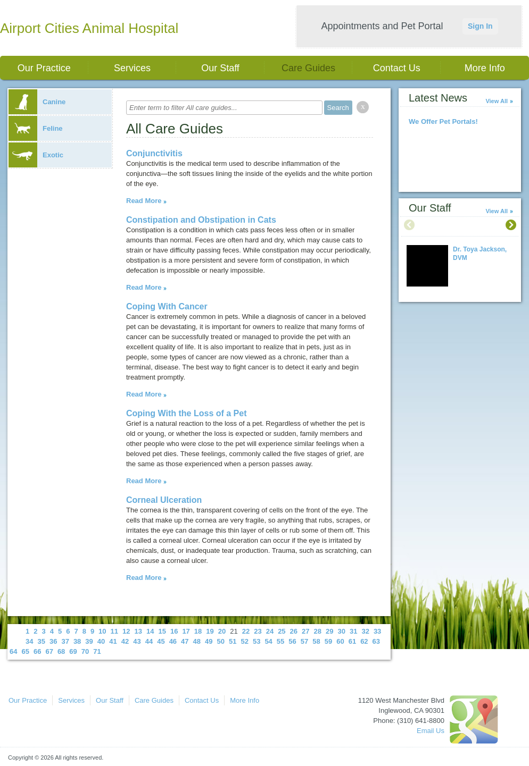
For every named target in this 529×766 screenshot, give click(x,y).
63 (376, 641)
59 (328, 641)
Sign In (480, 26)
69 (73, 651)
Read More (143, 201)
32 (365, 631)
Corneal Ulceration (164, 499)
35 (41, 641)
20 (222, 631)
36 (53, 641)
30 (341, 631)
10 (102, 631)
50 (221, 641)
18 (198, 631)
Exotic (36, 154)
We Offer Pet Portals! (443, 121)
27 (305, 631)
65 (25, 651)
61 (352, 641)
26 (293, 631)
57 (304, 641)
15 (162, 631)
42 (125, 641)
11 (114, 631)
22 (246, 631)
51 (232, 641)
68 (61, 651)
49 (208, 641)
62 (364, 641)
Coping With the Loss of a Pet (186, 413)
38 (77, 641)
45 (160, 641)
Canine (37, 101)
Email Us (430, 731)
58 (316, 641)
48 (197, 641)
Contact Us (396, 68)
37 (65, 641)
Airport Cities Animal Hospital (89, 28)
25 (281, 631)
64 (13, 651)
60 (340, 641)
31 (353, 631)
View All (496, 101)
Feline (36, 128)
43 (136, 641)
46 (173, 641)
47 (184, 641)
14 (150, 631)
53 (256, 641)
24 (270, 631)
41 (113, 641)
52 (244, 641)
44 (149, 641)
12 (126, 631)
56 (292, 641)
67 (49, 651)
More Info (485, 68)
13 (138, 631)
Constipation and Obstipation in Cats (201, 219)
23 (257, 631)
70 (85, 651)
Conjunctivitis (154, 153)
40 (101, 641)
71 (97, 651)
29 (329, 631)
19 (209, 631)
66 (37, 651)
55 (280, 641)
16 (174, 631)
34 (29, 641)
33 (377, 631)
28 (317, 631)
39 (89, 641)
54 (268, 641)
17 (185, 631)
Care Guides (308, 68)
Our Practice (44, 68)
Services (132, 68)
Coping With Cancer (167, 306)
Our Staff (220, 68)
